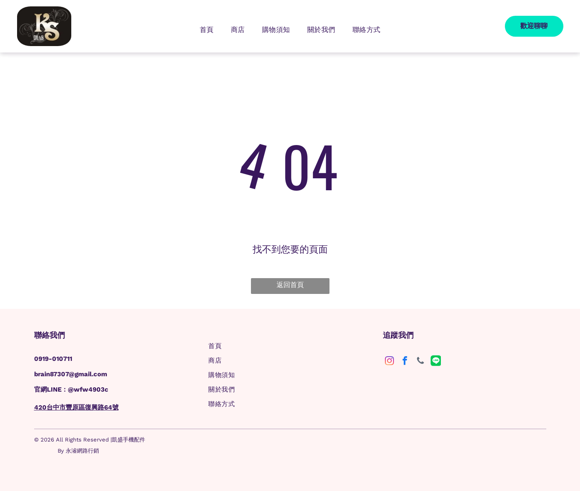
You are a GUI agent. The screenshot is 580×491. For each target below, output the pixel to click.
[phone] (420, 361)
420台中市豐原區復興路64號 (76, 407)
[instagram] (389, 361)
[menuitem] (206, 30)
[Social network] (435, 361)
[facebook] (404, 361)
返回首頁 (290, 285)
